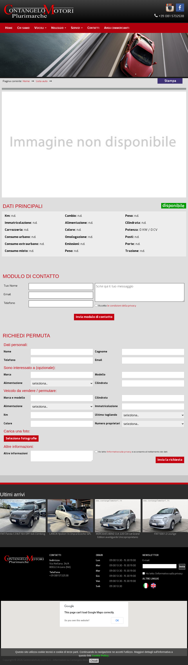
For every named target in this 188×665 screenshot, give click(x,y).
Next (183, 519)
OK (117, 620)
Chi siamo (23, 28)
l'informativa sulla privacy (119, 451)
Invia (182, 566)
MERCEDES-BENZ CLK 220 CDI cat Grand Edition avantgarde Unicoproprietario (118, 535)
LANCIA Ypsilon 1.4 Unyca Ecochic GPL (70, 533)
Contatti (93, 28)
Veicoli (40, 28)
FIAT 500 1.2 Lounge (165, 533)
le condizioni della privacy (121, 305)
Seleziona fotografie (21, 438)
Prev (5, 519)
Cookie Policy (100, 655)
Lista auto (42, 81)
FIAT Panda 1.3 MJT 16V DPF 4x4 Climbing (22, 533)
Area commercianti (116, 28)
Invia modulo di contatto (94, 317)
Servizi (77, 28)
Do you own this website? (77, 620)
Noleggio (58, 28)
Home (8, 28)
